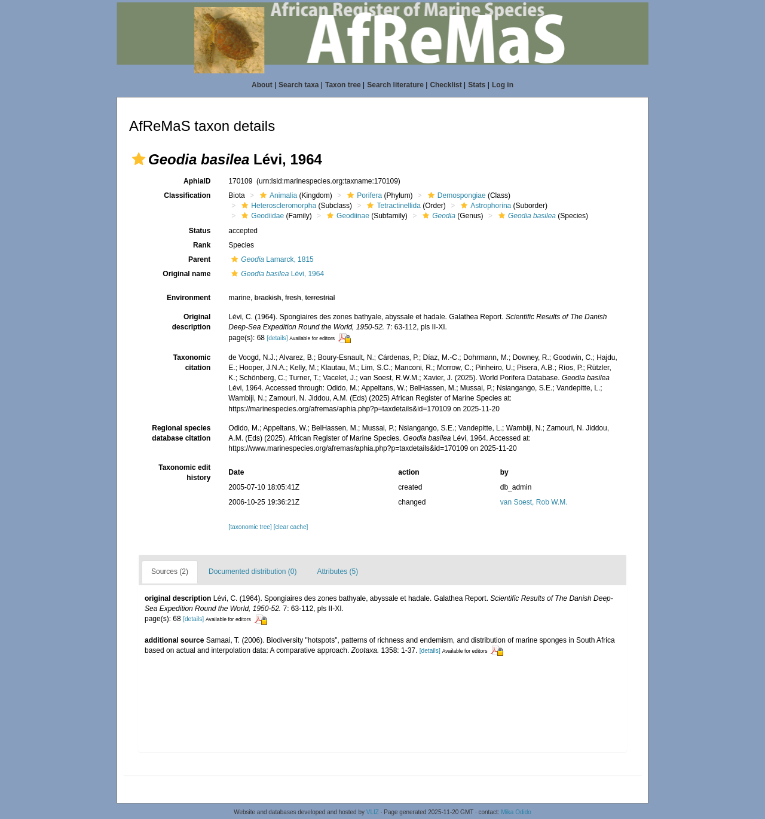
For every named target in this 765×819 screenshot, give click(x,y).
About (262, 85)
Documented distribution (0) (252, 571)
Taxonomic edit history (184, 472)
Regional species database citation (181, 433)
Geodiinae (346, 216)
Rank (201, 245)
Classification (187, 195)
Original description (191, 322)
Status (200, 231)
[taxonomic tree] (249, 527)
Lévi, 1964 (276, 274)
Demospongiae (455, 195)
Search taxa (299, 85)
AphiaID (196, 181)
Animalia (277, 195)
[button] (138, 159)
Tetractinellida (392, 205)
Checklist (445, 85)
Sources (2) (169, 571)
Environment (188, 298)
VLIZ (372, 812)
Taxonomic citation (191, 362)
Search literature (395, 85)
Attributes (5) (337, 571)
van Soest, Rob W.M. (534, 502)
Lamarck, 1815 (270, 259)
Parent (199, 259)
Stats (476, 85)
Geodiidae (261, 216)
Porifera (363, 195)
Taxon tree (343, 85)
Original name (186, 274)
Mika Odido (516, 812)
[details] (277, 338)
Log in (502, 85)
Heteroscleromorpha (277, 205)
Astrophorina (484, 205)
